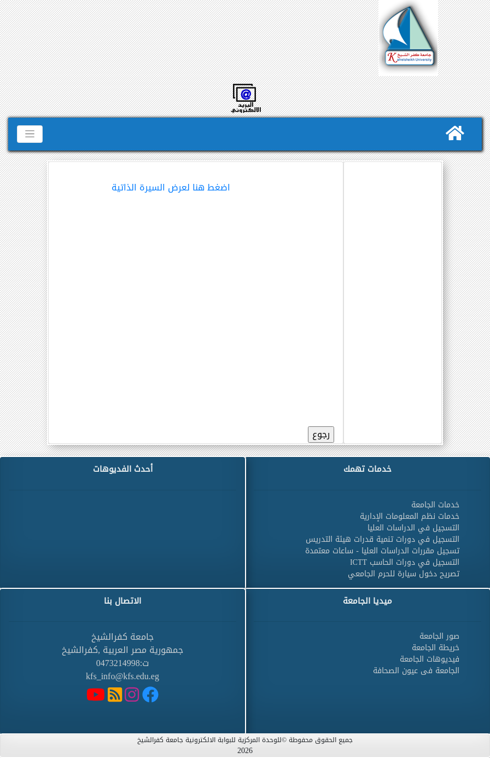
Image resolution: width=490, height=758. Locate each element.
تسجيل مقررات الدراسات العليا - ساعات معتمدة (382, 550)
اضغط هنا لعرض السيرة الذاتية (171, 187)
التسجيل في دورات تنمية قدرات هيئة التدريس (382, 539)
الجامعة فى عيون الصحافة (416, 670)
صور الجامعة (439, 636)
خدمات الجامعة (435, 504)
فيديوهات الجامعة (429, 659)
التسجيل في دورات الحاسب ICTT (404, 562)
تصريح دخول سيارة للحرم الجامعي (403, 573)
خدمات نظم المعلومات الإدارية (409, 516)
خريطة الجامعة (435, 647)
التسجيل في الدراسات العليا (413, 527)
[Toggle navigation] (30, 134)
